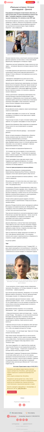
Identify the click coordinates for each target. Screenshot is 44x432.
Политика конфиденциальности (22, 426)
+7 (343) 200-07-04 (35, 416)
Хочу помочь (30, 2)
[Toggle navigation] (38, 2)
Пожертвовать (12, 392)
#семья (22, 398)
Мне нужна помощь (15, 413)
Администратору (27, 424)
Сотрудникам (15, 424)
